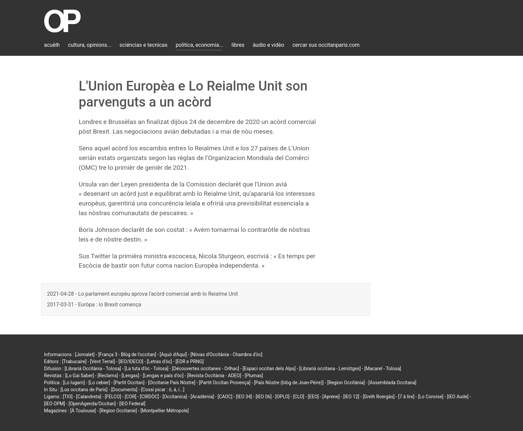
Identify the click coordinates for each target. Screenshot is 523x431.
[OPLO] (282, 396)
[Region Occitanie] (118, 410)
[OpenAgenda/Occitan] (92, 403)
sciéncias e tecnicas (143, 45)
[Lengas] (130, 375)
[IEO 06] (263, 396)
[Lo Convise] (430, 396)
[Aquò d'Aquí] (173, 354)
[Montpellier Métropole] (164, 410)
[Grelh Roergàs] (379, 396)
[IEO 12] (351, 396)
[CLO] (298, 396)
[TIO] (67, 396)
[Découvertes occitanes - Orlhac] (205, 368)
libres (237, 45)
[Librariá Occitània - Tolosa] (93, 368)
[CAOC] (224, 396)
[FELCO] (113, 396)
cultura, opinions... (89, 45)
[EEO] (313, 396)
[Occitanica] (174, 396)
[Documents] (124, 389)
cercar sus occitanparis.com (326, 45)
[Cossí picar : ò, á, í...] (162, 389)
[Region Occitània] (346, 382)
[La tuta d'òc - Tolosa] (146, 368)
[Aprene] (331, 396)
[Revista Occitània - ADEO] (214, 375)
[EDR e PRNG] (189, 361)
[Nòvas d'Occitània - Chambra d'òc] (226, 354)
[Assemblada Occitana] (393, 382)
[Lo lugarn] (74, 382)
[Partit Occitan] (129, 382)
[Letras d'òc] (159, 361)
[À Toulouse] (83, 410)
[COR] (130, 396)
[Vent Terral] (102, 361)
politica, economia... (199, 45)
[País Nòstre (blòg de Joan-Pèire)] (289, 382)
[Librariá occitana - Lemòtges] (330, 368)
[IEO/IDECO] (130, 361)
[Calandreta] (88, 396)
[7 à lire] (406, 396)
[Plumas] (254, 375)
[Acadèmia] (202, 396)
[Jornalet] (85, 354)
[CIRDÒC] (149, 396)
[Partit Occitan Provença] (224, 382)
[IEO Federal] (132, 403)
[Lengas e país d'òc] (163, 375)
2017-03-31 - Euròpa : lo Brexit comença (94, 304)
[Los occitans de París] (83, 389)
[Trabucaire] (74, 361)
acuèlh (52, 45)
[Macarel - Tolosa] (382, 368)
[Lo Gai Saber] (79, 375)
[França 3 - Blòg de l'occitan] (127, 354)
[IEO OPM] (54, 403)
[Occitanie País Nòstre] (171, 382)
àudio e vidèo (268, 45)
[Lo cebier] (99, 382)
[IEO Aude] (457, 396)
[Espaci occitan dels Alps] (269, 368)
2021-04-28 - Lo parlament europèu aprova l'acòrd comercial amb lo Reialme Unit (142, 294)
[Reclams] (107, 375)
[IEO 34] (244, 396)
